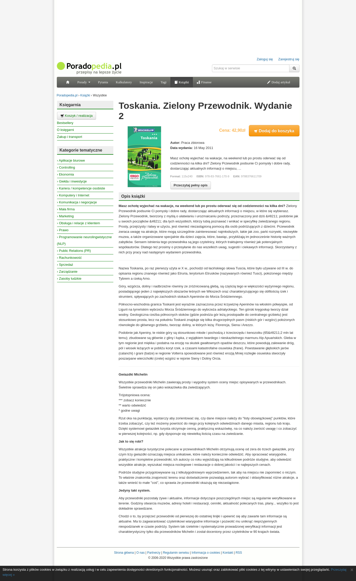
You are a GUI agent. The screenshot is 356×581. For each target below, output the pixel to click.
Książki (181, 82)
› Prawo (63, 230)
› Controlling (66, 167)
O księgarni (65, 130)
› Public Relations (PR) (74, 251)
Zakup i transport (69, 137)
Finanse (204, 82)
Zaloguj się (265, 59)
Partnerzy (153, 552)
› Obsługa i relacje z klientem (78, 223)
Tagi (164, 82)
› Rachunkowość (69, 258)
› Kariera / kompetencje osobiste (81, 188)
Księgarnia (70, 105)
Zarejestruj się (288, 59)
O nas (140, 552)
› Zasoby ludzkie (69, 278)
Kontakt (228, 552)
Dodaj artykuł (278, 82)
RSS (239, 552)
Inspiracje (146, 82)
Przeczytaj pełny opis (191, 185)
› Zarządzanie (67, 271)
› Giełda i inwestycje (72, 181)
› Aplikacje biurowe (71, 160)
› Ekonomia (65, 174)
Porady (83, 82)
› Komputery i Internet (73, 195)
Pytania (103, 82)
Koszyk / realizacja (76, 116)
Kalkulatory (124, 82)
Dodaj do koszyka (274, 130)
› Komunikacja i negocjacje (77, 202)
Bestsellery (65, 123)
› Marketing (65, 216)
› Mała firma (66, 209)
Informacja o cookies (206, 552)
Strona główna (124, 552)
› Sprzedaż (65, 265)
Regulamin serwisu (176, 552)
